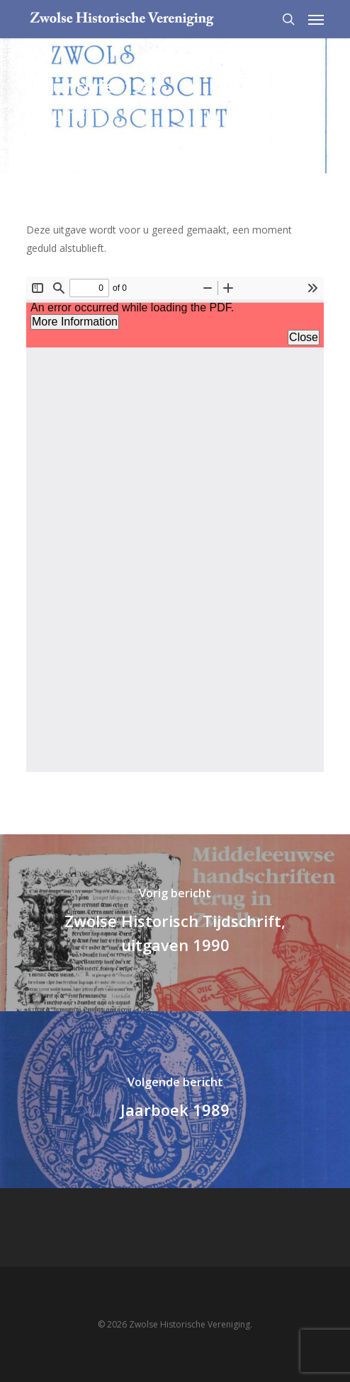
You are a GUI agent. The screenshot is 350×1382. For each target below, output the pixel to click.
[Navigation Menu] (316, 19)
